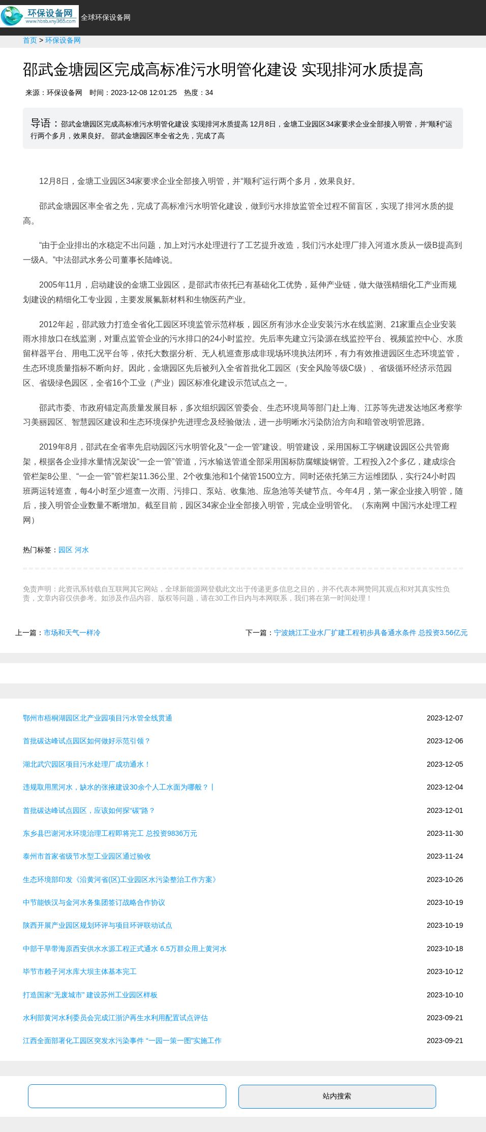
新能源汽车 (194, 56)
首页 (103, 56)
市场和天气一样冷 (72, 632)
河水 (82, 550)
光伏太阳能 (298, 56)
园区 (65, 550)
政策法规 (350, 56)
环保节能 (246, 56)
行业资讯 (143, 56)
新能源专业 (402, 56)
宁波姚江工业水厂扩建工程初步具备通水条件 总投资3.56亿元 (371, 632)
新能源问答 (458, 56)
